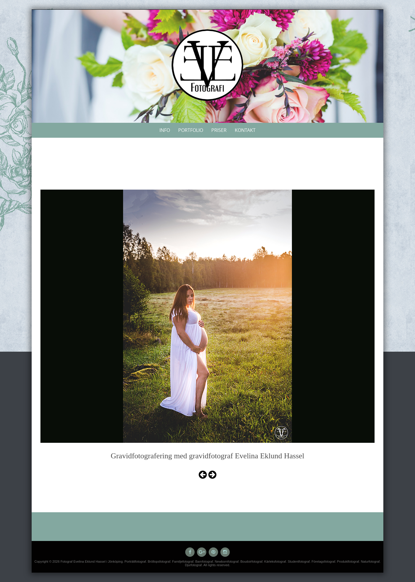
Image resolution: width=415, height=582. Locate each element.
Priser (219, 130)
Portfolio (190, 130)
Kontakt (245, 130)
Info (164, 130)
